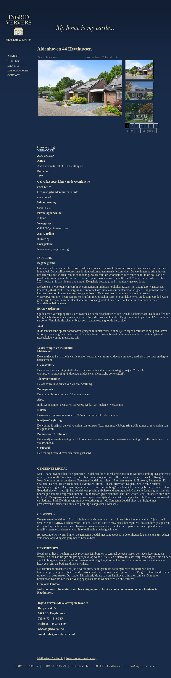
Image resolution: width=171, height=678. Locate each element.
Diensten (13, 65)
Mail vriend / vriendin (50, 658)
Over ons (13, 61)
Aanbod (13, 56)
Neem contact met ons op (81, 658)
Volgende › (148, 130)
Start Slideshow (47, 57)
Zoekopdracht (17, 70)
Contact (13, 75)
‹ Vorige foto (92, 57)
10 (137, 130)
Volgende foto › (111, 57)
